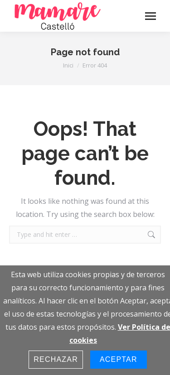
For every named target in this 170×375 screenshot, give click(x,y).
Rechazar (56, 359)
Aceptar (118, 359)
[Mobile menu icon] (150, 16)
